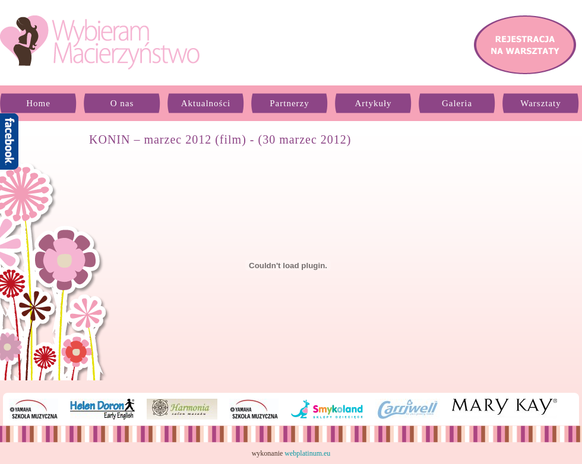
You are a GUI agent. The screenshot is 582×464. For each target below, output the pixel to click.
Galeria (457, 103)
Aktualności (206, 103)
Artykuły (373, 103)
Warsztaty (540, 103)
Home (38, 103)
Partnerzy (289, 103)
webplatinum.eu (307, 453)
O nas (122, 103)
